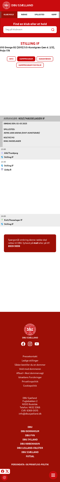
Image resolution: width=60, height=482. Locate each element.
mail (36, 243)
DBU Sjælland (30, 452)
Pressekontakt (30, 356)
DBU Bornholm (30, 431)
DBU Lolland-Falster (30, 448)
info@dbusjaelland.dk (30, 414)
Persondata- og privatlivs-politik (30, 465)
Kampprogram (26, 59)
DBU (30, 427)
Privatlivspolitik (30, 381)
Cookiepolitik (30, 386)
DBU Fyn (30, 435)
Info (11, 59)
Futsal (30, 456)
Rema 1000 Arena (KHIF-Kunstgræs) (22, 133)
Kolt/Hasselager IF (31, 118)
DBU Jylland (30, 440)
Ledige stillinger (30, 361)
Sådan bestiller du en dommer (30, 365)
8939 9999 (14, 246)
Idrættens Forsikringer (30, 377)
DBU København (30, 444)
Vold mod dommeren (30, 369)
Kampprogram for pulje (30, 65)
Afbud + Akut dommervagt (30, 373)
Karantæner (45, 59)
